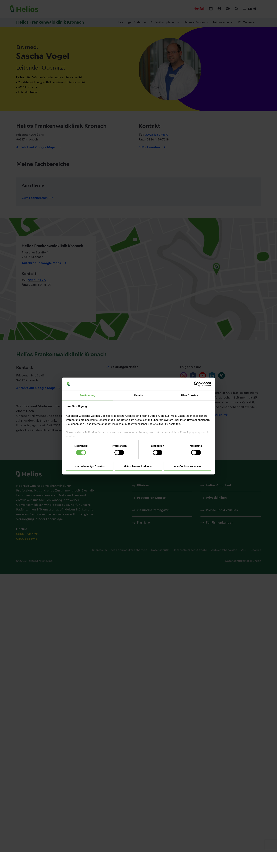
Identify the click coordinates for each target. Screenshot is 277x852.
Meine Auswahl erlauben (138, 466)
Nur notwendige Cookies (90, 466)
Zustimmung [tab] (87, 395)
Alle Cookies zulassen (187, 466)
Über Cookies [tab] (189, 395)
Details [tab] (138, 395)
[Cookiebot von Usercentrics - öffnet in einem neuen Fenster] (196, 384)
